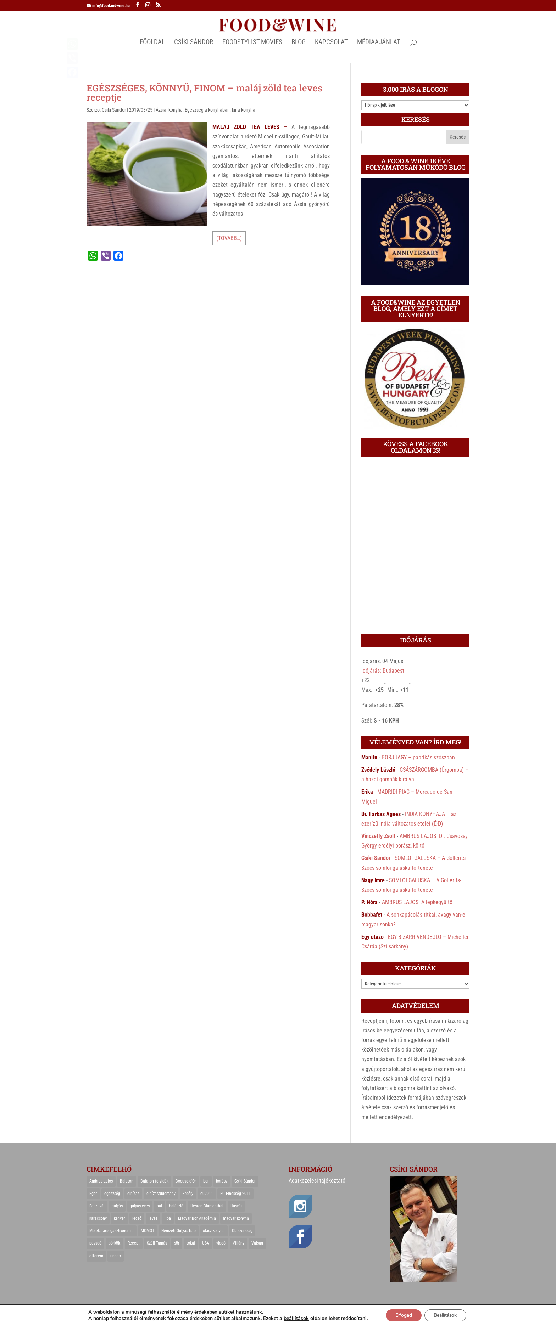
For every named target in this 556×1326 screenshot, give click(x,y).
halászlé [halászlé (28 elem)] (176, 1205)
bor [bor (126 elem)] (206, 1181)
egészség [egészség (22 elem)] (112, 1193)
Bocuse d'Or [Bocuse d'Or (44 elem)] (186, 1181)
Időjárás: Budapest (382, 670)
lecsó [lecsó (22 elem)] (136, 1218)
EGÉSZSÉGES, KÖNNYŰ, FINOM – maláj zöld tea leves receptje (204, 92)
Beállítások (447, 1314)
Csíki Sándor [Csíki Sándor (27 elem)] (245, 1181)
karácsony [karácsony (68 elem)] (98, 1218)
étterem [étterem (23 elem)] (96, 1255)
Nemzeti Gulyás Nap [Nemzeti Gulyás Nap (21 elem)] (178, 1230)
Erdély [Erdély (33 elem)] (188, 1193)
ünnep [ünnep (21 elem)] (115, 1255)
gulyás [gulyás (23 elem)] (117, 1205)
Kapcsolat (331, 43)
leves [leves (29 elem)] (153, 1218)
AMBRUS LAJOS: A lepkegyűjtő (417, 902)
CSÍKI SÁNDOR (193, 43)
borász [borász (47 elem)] (221, 1181)
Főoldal (152, 43)
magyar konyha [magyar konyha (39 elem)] (236, 1218)
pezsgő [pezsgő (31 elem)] (95, 1243)
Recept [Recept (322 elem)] (134, 1243)
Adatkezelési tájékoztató (317, 1180)
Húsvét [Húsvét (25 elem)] (236, 1205)
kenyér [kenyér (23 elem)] (119, 1218)
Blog (298, 43)
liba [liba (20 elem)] (168, 1218)
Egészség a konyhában (207, 110)
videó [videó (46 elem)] (221, 1243)
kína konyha (243, 110)
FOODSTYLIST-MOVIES (252, 43)
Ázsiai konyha (169, 110)
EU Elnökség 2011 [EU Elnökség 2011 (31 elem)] (235, 1193)
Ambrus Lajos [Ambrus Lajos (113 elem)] (101, 1181)
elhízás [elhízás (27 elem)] (133, 1193)
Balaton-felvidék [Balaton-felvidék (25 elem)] (154, 1181)
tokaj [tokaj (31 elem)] (191, 1243)
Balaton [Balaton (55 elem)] (126, 1181)
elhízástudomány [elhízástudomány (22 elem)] (161, 1193)
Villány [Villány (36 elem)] (238, 1243)
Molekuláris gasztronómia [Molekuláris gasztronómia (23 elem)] (111, 1230)
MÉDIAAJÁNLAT (378, 43)
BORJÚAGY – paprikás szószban (418, 757)
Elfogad (401, 1314)
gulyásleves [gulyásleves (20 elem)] (140, 1205)
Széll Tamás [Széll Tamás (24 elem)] (157, 1243)
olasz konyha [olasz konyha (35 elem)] (214, 1230)
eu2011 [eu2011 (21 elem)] (206, 1193)
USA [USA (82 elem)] (205, 1243)
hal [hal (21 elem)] (159, 1205)
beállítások (292, 1318)
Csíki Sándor (114, 110)
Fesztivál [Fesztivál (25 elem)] (97, 1205)
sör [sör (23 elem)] (176, 1243)
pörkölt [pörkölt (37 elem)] (115, 1243)
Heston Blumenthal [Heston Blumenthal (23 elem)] (206, 1205)
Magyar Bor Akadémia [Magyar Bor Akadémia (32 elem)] (197, 1218)
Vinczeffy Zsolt (378, 836)
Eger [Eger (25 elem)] (93, 1193)
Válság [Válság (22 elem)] (257, 1243)
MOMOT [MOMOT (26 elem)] (147, 1230)
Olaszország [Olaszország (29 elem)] (242, 1230)
